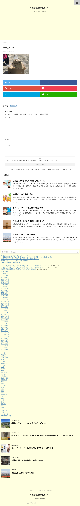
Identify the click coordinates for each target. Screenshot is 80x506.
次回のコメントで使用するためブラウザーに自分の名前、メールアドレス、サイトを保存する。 (31, 160)
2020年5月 (4, 292)
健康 (2, 370)
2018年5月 (4, 323)
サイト (7, 152)
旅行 (2, 383)
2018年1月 (4, 331)
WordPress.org (6, 415)
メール (7, 146)
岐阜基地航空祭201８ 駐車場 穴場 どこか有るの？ (18, 269)
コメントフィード (7, 414)
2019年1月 (4, 314)
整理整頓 (4, 380)
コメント (7, 117)
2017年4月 (4, 347)
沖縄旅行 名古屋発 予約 (23, 194)
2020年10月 (5, 283)
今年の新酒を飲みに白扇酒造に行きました (29, 221)
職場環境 (4, 394)
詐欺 (2, 402)
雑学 (2, 407)
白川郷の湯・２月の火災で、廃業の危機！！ (15, 260)
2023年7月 (4, 273)
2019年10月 (5, 305)
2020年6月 (4, 290)
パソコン (4, 363)
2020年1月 (4, 299)
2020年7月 (4, 288)
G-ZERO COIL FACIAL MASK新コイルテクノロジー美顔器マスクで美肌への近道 (26, 257)
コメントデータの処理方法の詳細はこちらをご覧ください (56, 169)
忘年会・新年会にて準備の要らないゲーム (29, 181)
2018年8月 (4, 320)
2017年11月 (5, 334)
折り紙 (3, 376)
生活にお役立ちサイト (40, 8)
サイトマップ (42, 490)
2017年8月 (4, 340)
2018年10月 (5, 318)
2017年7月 (4, 342)
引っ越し (4, 374)
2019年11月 (5, 303)
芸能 (2, 398)
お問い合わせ (33, 490)
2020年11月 (5, 281)
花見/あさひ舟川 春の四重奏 (24, 235)
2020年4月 (4, 294)
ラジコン (4, 365)
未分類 (3, 385)
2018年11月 (5, 316)
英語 (2, 400)
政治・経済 (4, 378)
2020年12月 (5, 279)
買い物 (3, 404)
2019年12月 (5, 301)
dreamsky (13, 106)
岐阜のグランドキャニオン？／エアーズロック (16, 255)
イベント (4, 352)
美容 (2, 393)
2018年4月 (4, 325)
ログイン (4, 410)
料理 (2, 381)
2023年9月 (4, 271)
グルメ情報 (4, 357)
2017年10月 (5, 336)
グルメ (3, 356)
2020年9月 (4, 284)
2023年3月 (4, 275)
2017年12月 (5, 332)
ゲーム (3, 359)
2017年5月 (4, 345)
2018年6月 (4, 321)
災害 (2, 387)
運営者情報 (50, 490)
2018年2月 (4, 329)
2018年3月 (4, 327)
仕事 (2, 367)
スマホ (3, 361)
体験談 (3, 368)
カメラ (3, 354)
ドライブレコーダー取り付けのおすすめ (28, 208)
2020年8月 (4, 286)
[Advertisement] (40, 26)
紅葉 (2, 391)
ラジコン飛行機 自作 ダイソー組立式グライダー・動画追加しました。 (24, 265)
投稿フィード (5, 412)
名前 (7, 139)
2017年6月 (4, 344)
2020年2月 (4, 297)
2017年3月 (4, 349)
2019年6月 (4, 308)
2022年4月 (4, 277)
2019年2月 (4, 312)
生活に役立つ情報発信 (40, 498)
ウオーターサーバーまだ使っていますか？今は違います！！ (20, 259)
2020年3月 (4, 296)
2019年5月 (4, 310)
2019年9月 (4, 307)
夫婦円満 (4, 372)
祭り (2, 389)
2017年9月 (4, 338)
